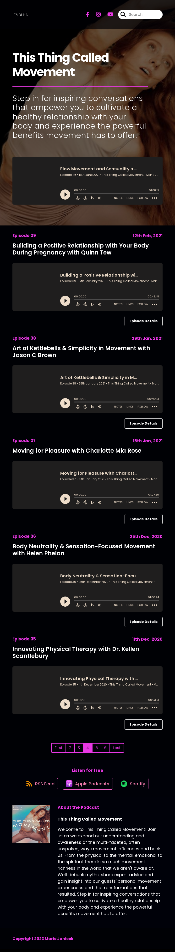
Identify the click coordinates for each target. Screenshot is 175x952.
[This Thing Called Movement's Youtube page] (107, 15)
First (59, 748)
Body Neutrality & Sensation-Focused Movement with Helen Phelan (83, 549)
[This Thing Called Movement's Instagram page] (95, 15)
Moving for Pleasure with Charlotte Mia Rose (76, 451)
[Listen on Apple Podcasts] (87, 786)
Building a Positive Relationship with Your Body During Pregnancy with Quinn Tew (80, 249)
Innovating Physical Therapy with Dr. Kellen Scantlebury (75, 652)
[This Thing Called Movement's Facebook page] (87, 15)
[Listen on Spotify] (134, 786)
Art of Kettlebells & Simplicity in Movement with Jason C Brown (81, 351)
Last (117, 748)
